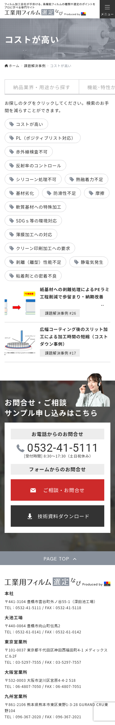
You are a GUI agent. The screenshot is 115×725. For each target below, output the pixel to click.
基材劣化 (25, 193)
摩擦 (100, 193)
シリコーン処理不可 (36, 179)
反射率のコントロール (38, 165)
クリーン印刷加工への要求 (43, 248)
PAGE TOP (56, 559)
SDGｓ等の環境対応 (36, 221)
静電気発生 (92, 262)
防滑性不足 (64, 193)
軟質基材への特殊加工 (38, 207)
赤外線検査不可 (32, 152)
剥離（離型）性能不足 (38, 262)
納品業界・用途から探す (42, 87)
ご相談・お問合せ (64, 490)
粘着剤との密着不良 (36, 276)
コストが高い (29, 124)
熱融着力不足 (89, 179)
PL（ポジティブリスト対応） (46, 138)
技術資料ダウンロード (64, 516)
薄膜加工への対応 (34, 234)
